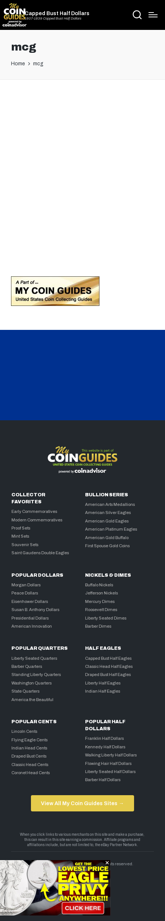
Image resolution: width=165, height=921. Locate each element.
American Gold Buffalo (107, 537)
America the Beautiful (32, 699)
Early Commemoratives (34, 511)
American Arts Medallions (110, 504)
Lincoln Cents (24, 731)
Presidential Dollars (30, 618)
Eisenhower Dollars (29, 601)
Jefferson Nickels (101, 593)
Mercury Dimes (100, 601)
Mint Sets (20, 536)
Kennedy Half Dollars (105, 747)
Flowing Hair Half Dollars (108, 763)
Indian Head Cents (29, 748)
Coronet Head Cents (30, 772)
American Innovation (31, 626)
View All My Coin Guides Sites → (82, 803)
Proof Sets (20, 528)
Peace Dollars (24, 593)
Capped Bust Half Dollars (57, 13)
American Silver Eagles (108, 512)
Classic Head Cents (29, 764)
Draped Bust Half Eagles (108, 674)
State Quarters (25, 691)
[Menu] (153, 14)
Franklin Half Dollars (104, 738)
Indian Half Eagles (102, 691)
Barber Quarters (26, 666)
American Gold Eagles (107, 521)
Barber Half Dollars (102, 779)
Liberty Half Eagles (102, 683)
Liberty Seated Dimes (105, 618)
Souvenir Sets (24, 544)
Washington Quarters (31, 683)
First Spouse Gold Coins (107, 546)
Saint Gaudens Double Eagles (40, 553)
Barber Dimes (98, 626)
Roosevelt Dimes (101, 609)
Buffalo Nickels (99, 585)
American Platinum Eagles (111, 529)
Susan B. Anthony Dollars (35, 609)
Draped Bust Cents (28, 756)
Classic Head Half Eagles (109, 666)
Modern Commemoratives (36, 520)
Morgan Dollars (26, 585)
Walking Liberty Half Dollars (111, 755)
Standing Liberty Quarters (36, 674)
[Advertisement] (82, 175)
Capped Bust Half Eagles (108, 658)
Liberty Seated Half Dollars (110, 771)
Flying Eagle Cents (29, 740)
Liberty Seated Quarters (34, 658)
